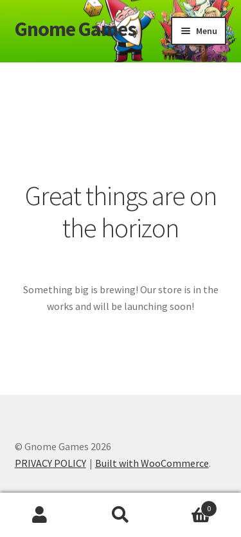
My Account (40, 515)
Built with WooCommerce (152, 463)
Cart (189, 506)
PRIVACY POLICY (50, 463)
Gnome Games (75, 29)
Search (120, 515)
